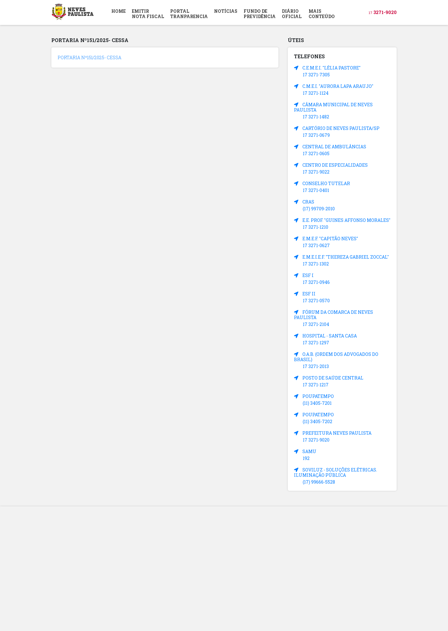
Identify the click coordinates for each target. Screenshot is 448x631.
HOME (118, 11)
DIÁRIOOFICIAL (291, 13)
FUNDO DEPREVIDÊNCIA (260, 13)
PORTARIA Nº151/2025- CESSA (89, 57)
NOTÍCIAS (225, 11)
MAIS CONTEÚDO (322, 13)
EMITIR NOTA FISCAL (148, 13)
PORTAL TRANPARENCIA (189, 13)
